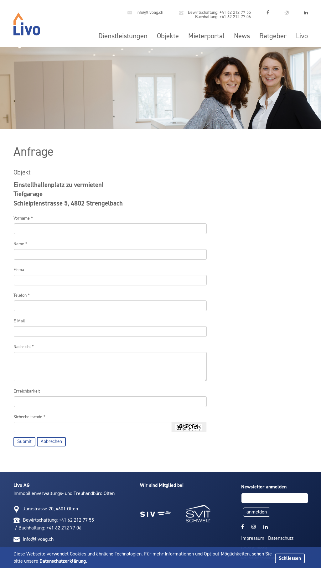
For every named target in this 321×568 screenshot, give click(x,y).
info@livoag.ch (145, 12)
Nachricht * (23, 347)
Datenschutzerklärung (62, 561)
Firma (18, 270)
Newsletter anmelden (264, 486)
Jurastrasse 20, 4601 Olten (50, 508)
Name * (20, 244)
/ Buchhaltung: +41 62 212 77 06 (47, 527)
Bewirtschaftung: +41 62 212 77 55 (215, 12)
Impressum (252, 538)
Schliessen (290, 558)
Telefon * (21, 295)
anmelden (256, 511)
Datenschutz (280, 538)
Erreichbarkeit (26, 391)
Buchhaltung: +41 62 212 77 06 (222, 16)
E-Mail (19, 321)
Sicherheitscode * (29, 417)
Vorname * (23, 218)
